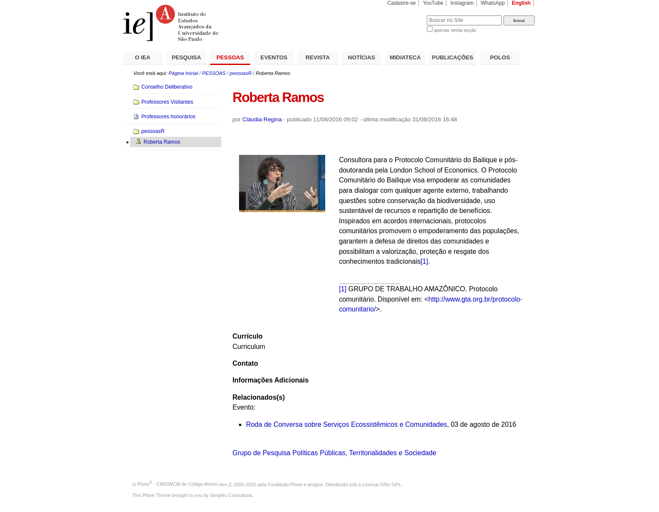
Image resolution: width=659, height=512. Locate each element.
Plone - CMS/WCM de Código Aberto (177, 484)
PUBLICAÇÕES (452, 57)
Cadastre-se (401, 3)
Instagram (462, 3)
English (521, 3)
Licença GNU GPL (381, 484)
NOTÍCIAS (361, 57)
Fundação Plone (285, 484)
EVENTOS (274, 57)
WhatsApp (493, 3)
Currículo (248, 336)
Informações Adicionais (271, 380)
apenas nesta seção (455, 30)
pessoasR (241, 73)
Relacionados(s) (259, 397)
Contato (245, 363)
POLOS (500, 57)
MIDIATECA (405, 57)
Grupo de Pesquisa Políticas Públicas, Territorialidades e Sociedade (334, 452)
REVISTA (318, 57)
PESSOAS (230, 57)
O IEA (142, 57)
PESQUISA (186, 57)
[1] (424, 261)
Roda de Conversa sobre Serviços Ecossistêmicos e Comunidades (346, 424)
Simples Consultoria (231, 495)
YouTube (433, 3)
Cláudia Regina (262, 119)
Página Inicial (183, 73)
